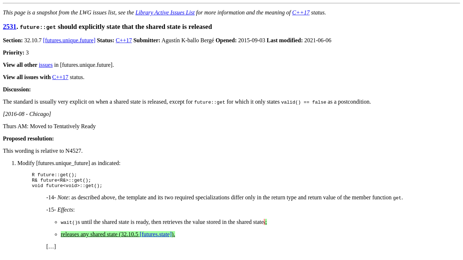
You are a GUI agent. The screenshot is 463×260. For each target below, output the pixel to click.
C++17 (301, 12)
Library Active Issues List (165, 12)
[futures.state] (155, 237)
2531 (9, 26)
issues (45, 65)
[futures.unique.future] (69, 40)
